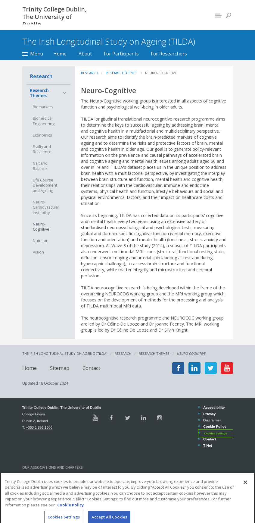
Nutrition (40, 240)
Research (41, 76)
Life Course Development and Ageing (45, 185)
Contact (91, 367)
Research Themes (39, 93)
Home (60, 53)
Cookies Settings (215, 433)
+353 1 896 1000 (39, 427)
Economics (42, 135)
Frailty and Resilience (42, 149)
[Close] (245, 499)
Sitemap (59, 367)
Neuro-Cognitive (41, 227)
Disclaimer (212, 420)
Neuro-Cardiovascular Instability (46, 207)
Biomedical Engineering (43, 121)
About (85, 53)
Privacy (209, 414)
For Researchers (169, 53)
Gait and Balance (40, 166)
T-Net (207, 445)
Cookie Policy (214, 426)
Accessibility (214, 407)
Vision (38, 252)
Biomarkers (43, 106)
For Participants (121, 53)
